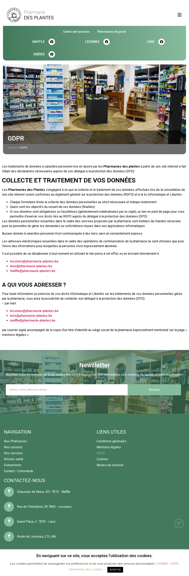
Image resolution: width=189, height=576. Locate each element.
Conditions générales (111, 441)
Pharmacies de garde (111, 31)
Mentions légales (109, 447)
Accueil (13, 147)
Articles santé (13, 459)
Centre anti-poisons (76, 31)
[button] (91, 141)
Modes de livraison (110, 465)
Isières (39, 54)
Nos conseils (13, 447)
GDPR (101, 453)
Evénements (12, 465)
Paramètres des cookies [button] (85, 569)
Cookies (102, 459)
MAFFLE (38, 42)
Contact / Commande (18, 471)
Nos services (13, 453)
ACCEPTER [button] (115, 569)
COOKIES (162, 563)
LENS (150, 42)
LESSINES (92, 42)
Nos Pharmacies (15, 441)
